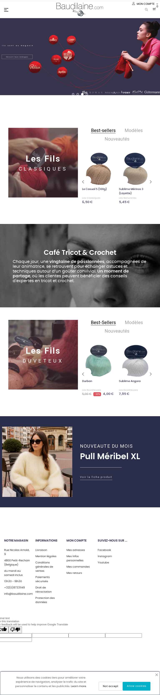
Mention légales (45, 556)
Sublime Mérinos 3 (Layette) (131, 191)
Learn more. (79, 686)
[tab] (103, 130)
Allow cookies (136, 686)
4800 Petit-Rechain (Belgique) (17, 562)
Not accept (110, 686)
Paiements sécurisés (42, 579)
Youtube (103, 562)
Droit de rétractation (43, 589)
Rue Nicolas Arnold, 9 (17, 552)
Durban (87, 381)
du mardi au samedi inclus (13, 573)
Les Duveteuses (91, 390)
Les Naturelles (127, 198)
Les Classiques (91, 198)
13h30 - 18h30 (13, 581)
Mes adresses (75, 550)
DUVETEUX (43, 361)
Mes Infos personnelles (75, 558)
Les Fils (43, 159)
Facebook (104, 550)
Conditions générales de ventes (44, 566)
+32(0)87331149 (14, 587)
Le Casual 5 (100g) (94, 189)
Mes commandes (78, 567)
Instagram (105, 556)
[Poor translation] (15, 629)
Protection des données (45, 600)
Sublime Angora (130, 381)
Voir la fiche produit (96, 477)
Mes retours (74, 573)
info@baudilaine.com (18, 594)
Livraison (41, 550)
